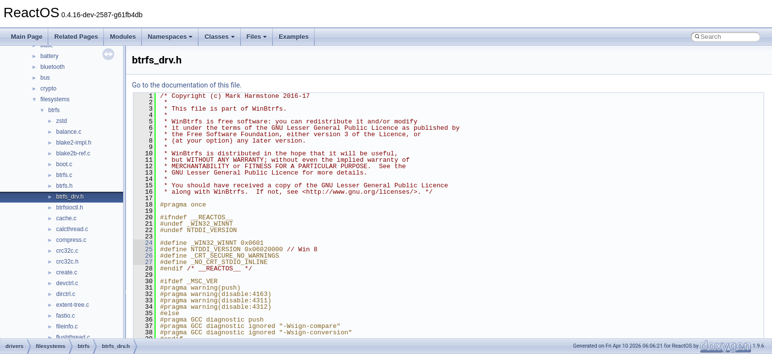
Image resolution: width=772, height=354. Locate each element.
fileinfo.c (67, 326)
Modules (123, 36)
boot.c (64, 164)
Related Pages (76, 36)
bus (45, 77)
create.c (66, 272)
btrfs (54, 110)
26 (143, 255)
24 (143, 242)
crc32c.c (67, 250)
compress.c (71, 239)
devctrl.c (67, 283)
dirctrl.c (65, 294)
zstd (61, 121)
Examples (294, 36)
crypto (48, 88)
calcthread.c (72, 229)
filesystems (54, 99)
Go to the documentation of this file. (187, 85)
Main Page (26, 36)
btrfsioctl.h (69, 207)
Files (257, 36)
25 (143, 249)
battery (49, 56)
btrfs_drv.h (70, 196)
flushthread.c (73, 337)
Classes (219, 36)
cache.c (66, 218)
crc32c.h (67, 261)
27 (143, 262)
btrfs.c (64, 175)
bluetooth (52, 66)
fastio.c (65, 315)
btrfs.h (64, 185)
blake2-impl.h (73, 142)
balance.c (68, 131)
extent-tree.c (72, 304)
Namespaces (170, 36)
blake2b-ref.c (73, 153)
